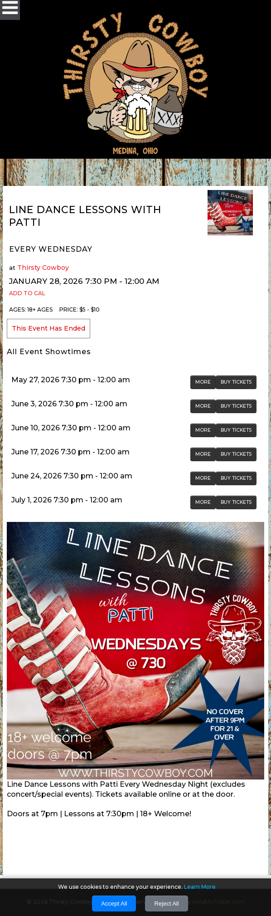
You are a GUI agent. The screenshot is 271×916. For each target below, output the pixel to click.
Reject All (166, 903)
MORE (203, 382)
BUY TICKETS (236, 382)
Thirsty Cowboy (43, 267)
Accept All (114, 903)
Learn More (200, 886)
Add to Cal (27, 293)
